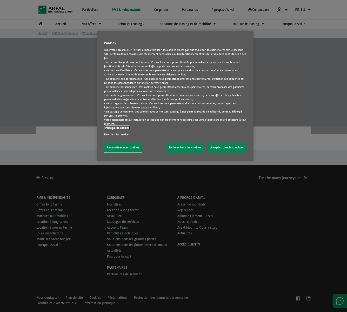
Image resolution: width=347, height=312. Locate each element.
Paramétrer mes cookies (123, 147)
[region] (175, 96)
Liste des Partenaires (117, 134)
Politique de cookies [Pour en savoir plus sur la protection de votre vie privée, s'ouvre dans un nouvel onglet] (117, 128)
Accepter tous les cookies (227, 147)
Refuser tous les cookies (185, 147)
